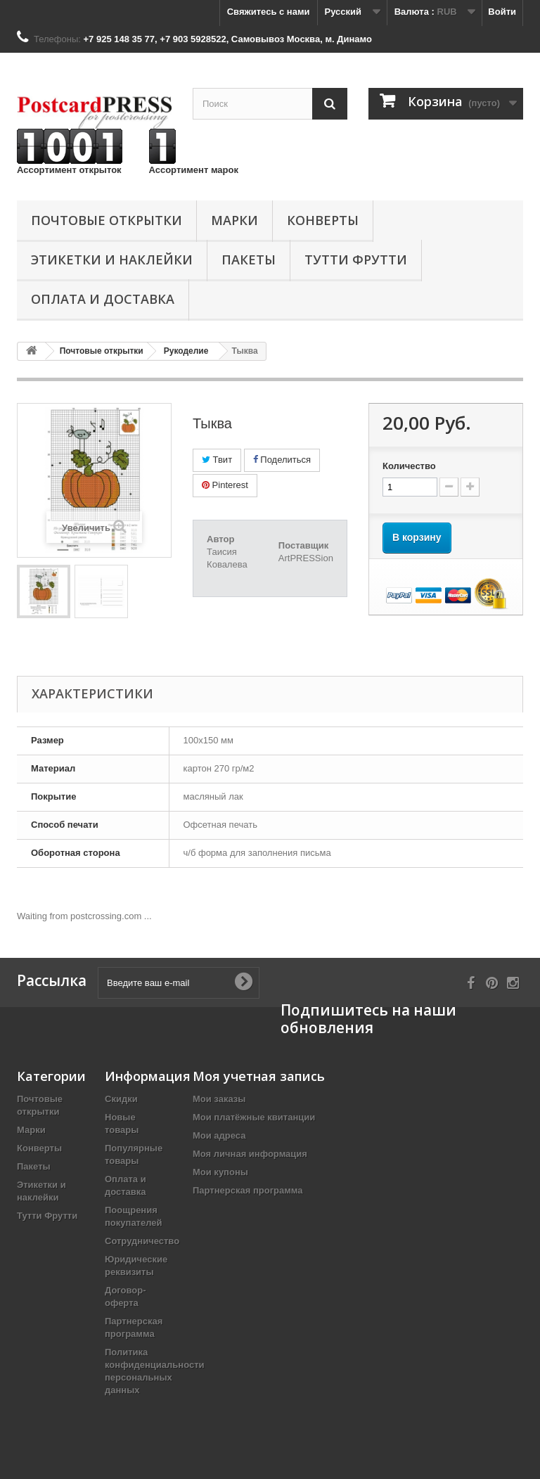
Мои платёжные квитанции (254, 1117)
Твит (217, 459)
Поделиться (282, 459)
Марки (234, 220)
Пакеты (248, 259)
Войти (502, 11)
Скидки (121, 1099)
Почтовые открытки (106, 220)
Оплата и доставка (102, 298)
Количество (409, 466)
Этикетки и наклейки (112, 259)
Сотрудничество (142, 1241)
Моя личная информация (250, 1153)
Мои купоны (220, 1172)
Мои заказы (219, 1099)
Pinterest (225, 485)
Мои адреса (219, 1135)
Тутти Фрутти (355, 259)
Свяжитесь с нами (268, 11)
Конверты (323, 220)
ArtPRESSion (305, 558)
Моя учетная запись (259, 1076)
